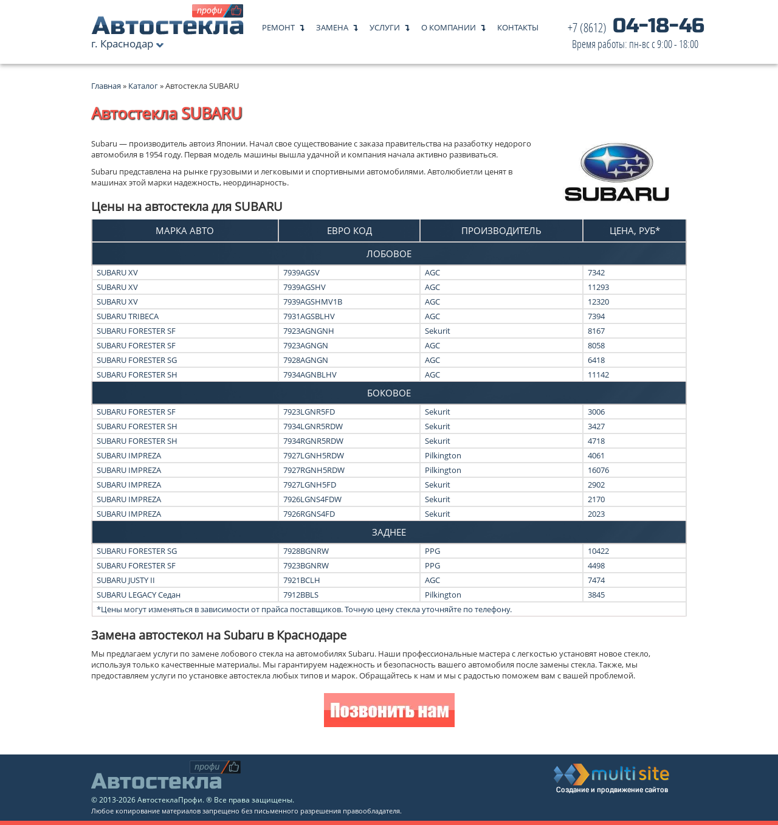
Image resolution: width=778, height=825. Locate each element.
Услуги (385, 24)
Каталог (144, 85)
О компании (448, 24)
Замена (332, 24)
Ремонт (278, 24)
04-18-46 (636, 36)
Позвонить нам (389, 711)
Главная (106, 85)
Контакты (518, 24)
